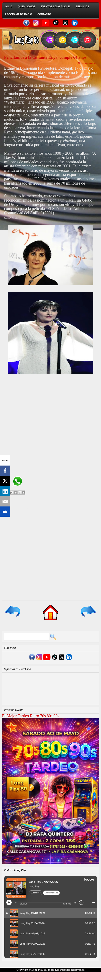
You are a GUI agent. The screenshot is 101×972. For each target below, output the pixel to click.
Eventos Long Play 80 (56, 6)
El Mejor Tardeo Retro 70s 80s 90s (30, 716)
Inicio (8, 6)
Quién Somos (26, 6)
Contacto (44, 14)
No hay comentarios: (87, 63)
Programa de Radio (18, 14)
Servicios (82, 6)
